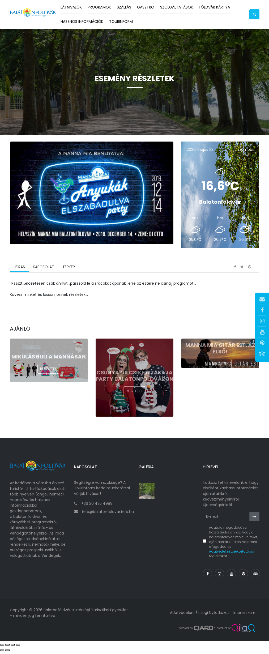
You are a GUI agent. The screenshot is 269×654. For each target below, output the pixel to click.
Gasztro (145, 7)
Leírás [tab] (19, 270)
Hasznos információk (82, 21)
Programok (99, 7)
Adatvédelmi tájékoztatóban (232, 554)
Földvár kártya (214, 7)
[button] (254, 14)
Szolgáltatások (176, 7)
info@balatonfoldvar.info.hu (108, 513)
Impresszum (243, 615)
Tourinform (121, 21)
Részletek (48, 372)
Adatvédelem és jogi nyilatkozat (198, 615)
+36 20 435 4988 (97, 505)
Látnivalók (71, 7)
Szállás (124, 7)
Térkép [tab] (68, 270)
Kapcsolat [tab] (43, 270)
